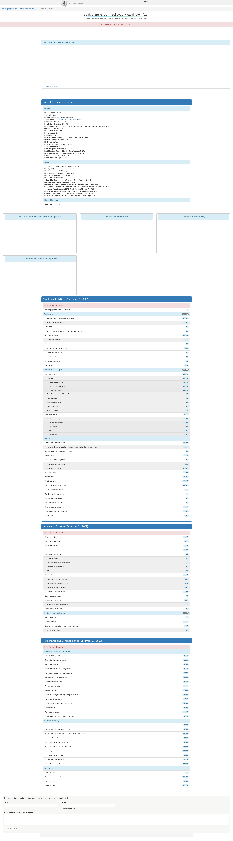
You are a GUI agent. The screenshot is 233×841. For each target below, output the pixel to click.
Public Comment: (18, 812)
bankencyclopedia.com (9, 9)
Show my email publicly (69, 808)
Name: (6, 802)
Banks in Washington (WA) (29, 9)
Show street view (51, 86)
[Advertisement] (116, 33)
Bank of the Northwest (68, 119)
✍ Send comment (11, 828)
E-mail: (63, 802)
